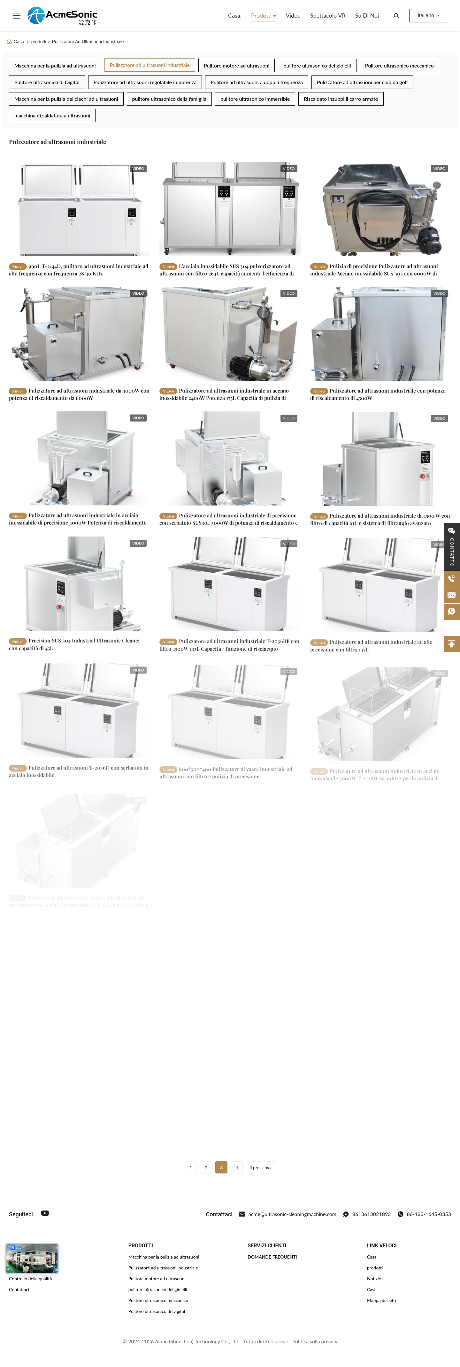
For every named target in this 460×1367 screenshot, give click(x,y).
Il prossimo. (260, 1167)
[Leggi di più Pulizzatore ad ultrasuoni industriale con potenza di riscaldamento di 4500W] (380, 339)
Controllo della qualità (30, 1278)
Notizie (374, 1278)
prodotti (38, 41)
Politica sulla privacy (314, 1341)
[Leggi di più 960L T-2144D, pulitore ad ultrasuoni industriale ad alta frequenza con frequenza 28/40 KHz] (79, 209)
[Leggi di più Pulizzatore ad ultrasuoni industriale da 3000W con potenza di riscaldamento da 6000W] (79, 336)
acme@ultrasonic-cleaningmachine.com (287, 1214)
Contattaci (19, 1289)
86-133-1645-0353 (424, 1214)
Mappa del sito (381, 1300)
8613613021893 (367, 1214)
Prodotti (262, 15)
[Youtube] (45, 1214)
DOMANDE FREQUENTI (272, 1257)
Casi (371, 1289)
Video (293, 15)
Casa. (234, 15)
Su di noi (367, 15)
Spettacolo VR (328, 15)
